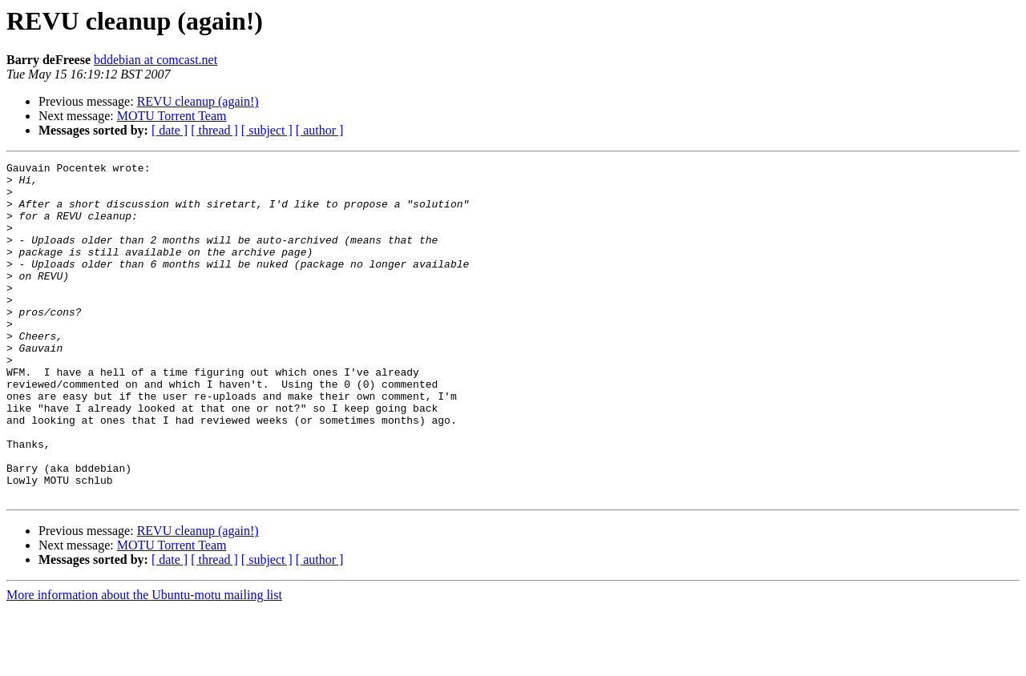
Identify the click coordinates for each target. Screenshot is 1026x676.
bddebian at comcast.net (155, 59)
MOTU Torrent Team (172, 116)
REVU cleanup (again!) (198, 101)
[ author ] (320, 130)
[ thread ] (214, 130)
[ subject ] (267, 130)
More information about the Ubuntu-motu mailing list (144, 662)
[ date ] (169, 130)
